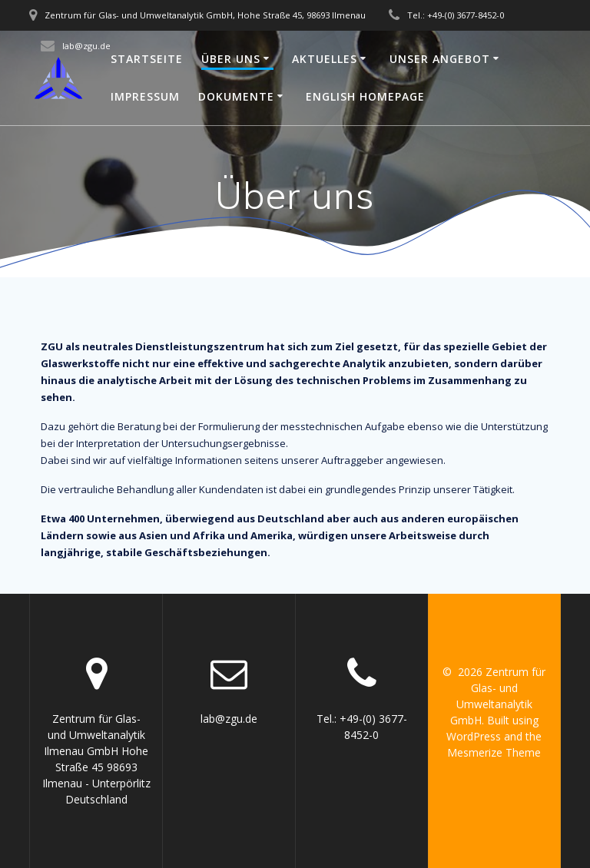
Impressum (145, 96)
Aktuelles (324, 58)
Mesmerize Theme (494, 752)
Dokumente (236, 96)
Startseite (147, 58)
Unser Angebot (439, 58)
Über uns (230, 58)
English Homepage (365, 96)
